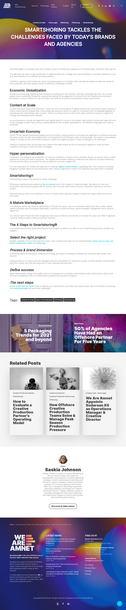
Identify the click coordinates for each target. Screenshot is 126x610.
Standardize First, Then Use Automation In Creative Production (62, 565)
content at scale (27, 300)
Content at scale (39, 23)
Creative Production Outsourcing (62, 396)
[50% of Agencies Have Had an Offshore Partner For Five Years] (94, 333)
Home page (53, 23)
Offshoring (76, 23)
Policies (88, 574)
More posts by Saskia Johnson (63, 506)
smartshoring (70, 300)
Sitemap (88, 571)
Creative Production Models (23, 393)
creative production (56, 393)
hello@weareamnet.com (94, 561)
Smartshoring (88, 23)
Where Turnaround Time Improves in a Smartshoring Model (60, 550)
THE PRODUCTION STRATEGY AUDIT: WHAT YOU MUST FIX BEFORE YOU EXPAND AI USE (62, 573)
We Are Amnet (49, 184)
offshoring (59, 300)
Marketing (64, 23)
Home (12, 524)
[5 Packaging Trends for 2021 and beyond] (31, 333)
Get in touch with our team (22, 286)
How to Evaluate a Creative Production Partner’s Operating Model (60, 558)
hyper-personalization (44, 300)
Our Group (89, 565)
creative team (91, 393)
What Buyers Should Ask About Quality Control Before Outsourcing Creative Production (60, 541)
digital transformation (68, 167)
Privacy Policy (90, 568)
